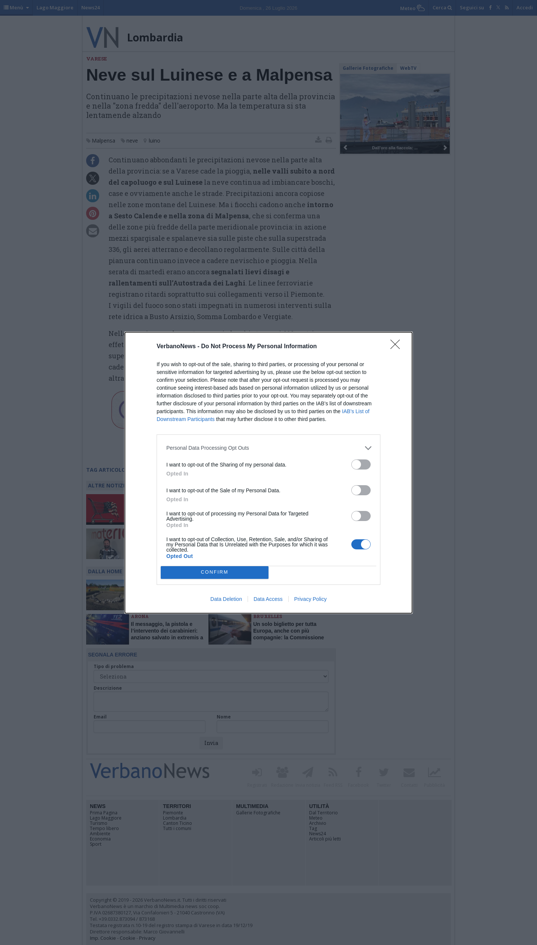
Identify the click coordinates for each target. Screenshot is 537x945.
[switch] (361, 464)
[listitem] (268, 448)
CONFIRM (215, 572)
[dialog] (268, 472)
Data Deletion (226, 599)
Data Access (268, 599)
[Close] (397, 347)
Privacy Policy (310, 599)
